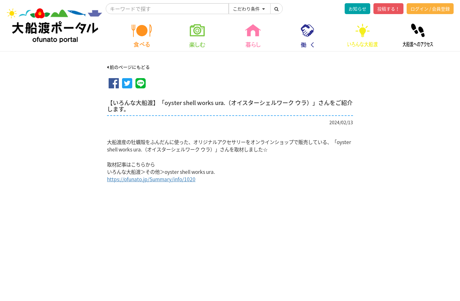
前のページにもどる (128, 67)
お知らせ (357, 8)
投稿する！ (388, 8)
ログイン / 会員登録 (430, 8)
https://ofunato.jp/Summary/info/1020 (151, 179)
